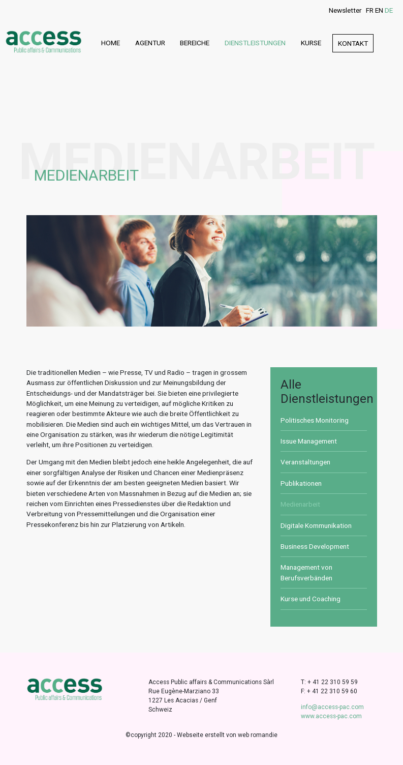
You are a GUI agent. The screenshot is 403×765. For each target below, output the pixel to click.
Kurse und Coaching (310, 599)
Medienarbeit (300, 504)
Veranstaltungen (305, 462)
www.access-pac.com (331, 716)
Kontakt (353, 43)
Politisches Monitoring (315, 420)
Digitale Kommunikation (316, 525)
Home (110, 43)
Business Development (315, 546)
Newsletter (345, 10)
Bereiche (194, 43)
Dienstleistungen (255, 43)
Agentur (150, 43)
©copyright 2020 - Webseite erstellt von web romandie (201, 735)
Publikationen (301, 483)
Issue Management (309, 441)
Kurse (311, 43)
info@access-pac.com (332, 707)
